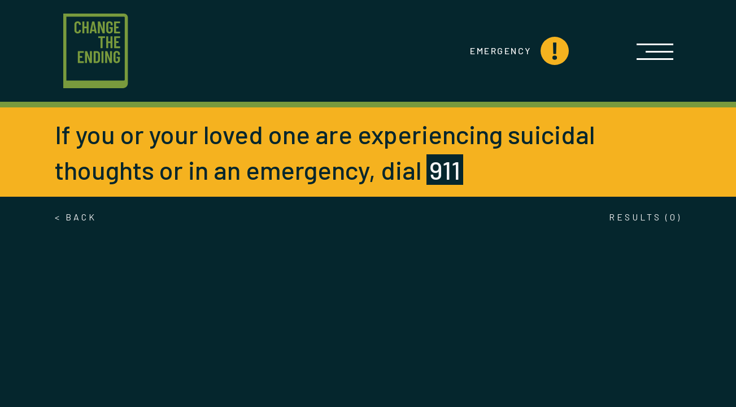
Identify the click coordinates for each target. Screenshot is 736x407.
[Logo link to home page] (95, 51)
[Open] (655, 51)
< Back (76, 216)
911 (444, 169)
